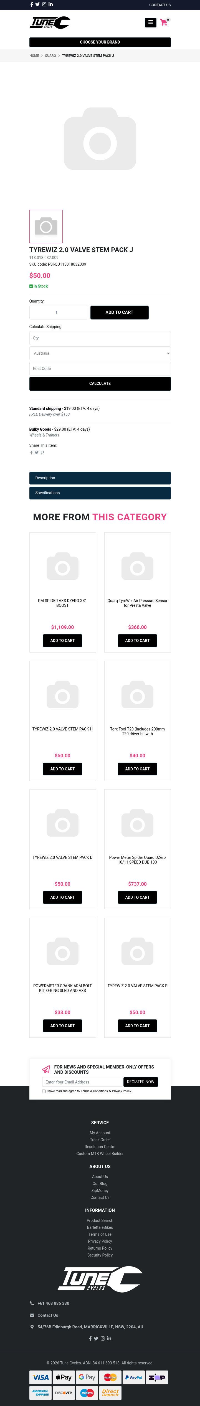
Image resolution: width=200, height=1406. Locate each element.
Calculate (100, 383)
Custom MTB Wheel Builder (100, 1153)
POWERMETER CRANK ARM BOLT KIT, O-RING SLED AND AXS (62, 988)
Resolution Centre (100, 1146)
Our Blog (100, 1183)
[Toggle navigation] (150, 22)
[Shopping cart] (163, 23)
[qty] (100, 338)
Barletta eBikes (100, 1227)
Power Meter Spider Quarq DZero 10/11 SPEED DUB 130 (137, 859)
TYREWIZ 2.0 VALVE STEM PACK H (62, 729)
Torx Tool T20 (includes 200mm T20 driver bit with (137, 731)
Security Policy (100, 1255)
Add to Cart (119, 312)
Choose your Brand (100, 42)
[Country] (100, 353)
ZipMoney (100, 1190)
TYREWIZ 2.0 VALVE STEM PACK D (62, 857)
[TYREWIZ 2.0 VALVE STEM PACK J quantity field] (58, 312)
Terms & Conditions (94, 1091)
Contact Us (100, 1197)
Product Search (100, 1220)
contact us (160, 5)
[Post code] (100, 368)
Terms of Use (100, 1234)
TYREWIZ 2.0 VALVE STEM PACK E (137, 986)
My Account (100, 1133)
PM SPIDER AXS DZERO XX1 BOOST (62, 603)
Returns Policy (100, 1248)
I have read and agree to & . (87, 1091)
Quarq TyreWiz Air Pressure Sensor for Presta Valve (137, 603)
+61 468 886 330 (53, 1303)
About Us (100, 1176)
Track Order (100, 1140)
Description (45, 478)
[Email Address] (82, 1082)
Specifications (48, 493)
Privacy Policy (121, 1091)
